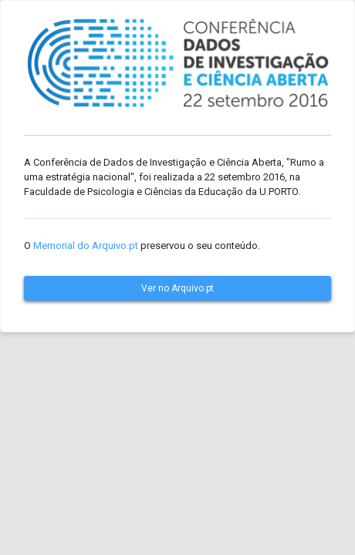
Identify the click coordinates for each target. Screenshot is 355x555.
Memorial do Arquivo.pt (85, 245)
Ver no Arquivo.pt (177, 288)
